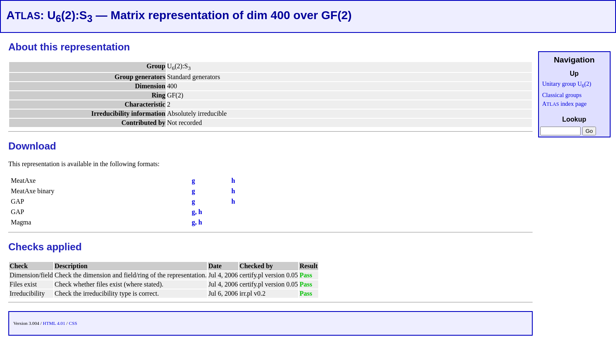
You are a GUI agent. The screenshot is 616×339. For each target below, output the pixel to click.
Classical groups (562, 95)
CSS (73, 323)
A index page (564, 103)
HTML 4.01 (54, 323)
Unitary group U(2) (566, 83)
